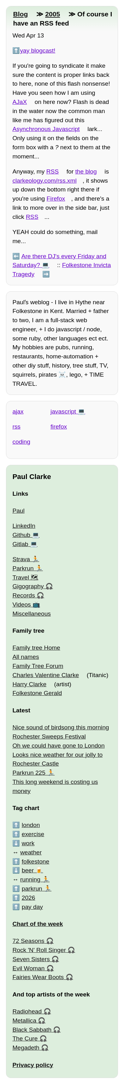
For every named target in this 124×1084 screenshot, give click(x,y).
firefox (58, 426)
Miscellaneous (31, 613)
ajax (17, 411)
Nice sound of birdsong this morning (60, 727)
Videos (21, 604)
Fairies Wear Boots (38, 977)
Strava (21, 559)
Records (23, 595)
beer (28, 870)
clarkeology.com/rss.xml (44, 180)
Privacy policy (32, 1065)
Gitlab (20, 544)
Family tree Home (36, 647)
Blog (20, 14)
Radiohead (27, 1011)
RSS (52, 171)
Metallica (24, 1020)
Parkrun (22, 568)
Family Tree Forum (37, 666)
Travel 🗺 (25, 577)
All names (25, 656)
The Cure (25, 1038)
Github (21, 535)
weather (31, 852)
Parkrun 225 (28, 772)
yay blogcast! (37, 50)
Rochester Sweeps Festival (49, 736)
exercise (33, 834)
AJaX (19, 102)
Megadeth (25, 1047)
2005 (52, 14)
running (30, 879)
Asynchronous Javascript (46, 129)
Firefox (56, 198)
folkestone (35, 861)
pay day (32, 907)
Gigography (28, 586)
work (28, 843)
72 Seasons (28, 941)
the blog (86, 171)
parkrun (32, 888)
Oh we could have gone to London (58, 745)
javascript (63, 411)
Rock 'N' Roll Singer (39, 950)
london (31, 825)
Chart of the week (37, 924)
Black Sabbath (31, 1029)
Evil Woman (28, 968)
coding (21, 441)
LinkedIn (23, 525)
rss (16, 426)
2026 (28, 897)
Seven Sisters (31, 959)
